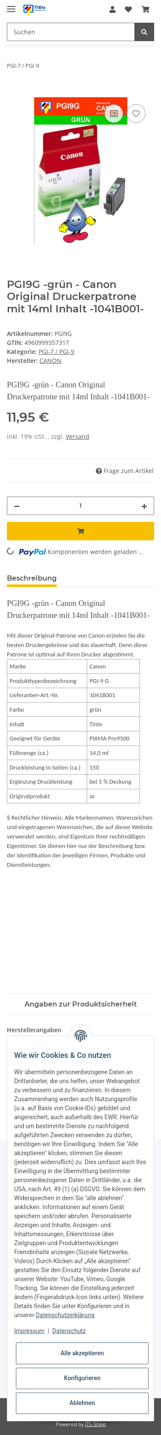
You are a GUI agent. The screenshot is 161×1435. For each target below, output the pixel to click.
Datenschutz (69, 1330)
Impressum (29, 1330)
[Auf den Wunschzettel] (136, 113)
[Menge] (80, 506)
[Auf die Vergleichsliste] (113, 113)
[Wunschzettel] (128, 9)
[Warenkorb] (145, 9)
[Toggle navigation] (11, 5)
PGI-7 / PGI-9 (56, 352)
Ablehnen (82, 1402)
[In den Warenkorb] (14, 92)
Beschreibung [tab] (32, 578)
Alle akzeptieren (82, 1353)
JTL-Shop (95, 1424)
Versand (77, 436)
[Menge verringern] (16, 506)
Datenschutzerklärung (65, 1315)
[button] (112, 9)
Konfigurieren (82, 1378)
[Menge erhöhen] (144, 506)
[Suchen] (71, 32)
